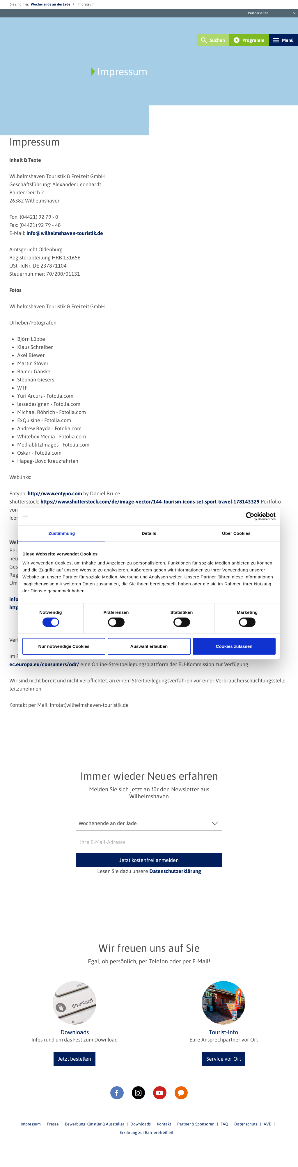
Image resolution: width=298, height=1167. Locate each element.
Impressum (31, 1124)
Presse (53, 1124)
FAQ (224, 1124)
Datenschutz (246, 1124)
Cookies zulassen (234, 646)
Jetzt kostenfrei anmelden (149, 860)
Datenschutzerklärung (175, 871)
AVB (267, 1124)
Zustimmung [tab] (62, 532)
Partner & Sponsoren (195, 1124)
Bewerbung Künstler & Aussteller (94, 1124)
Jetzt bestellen (74, 1059)
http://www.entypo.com (55, 493)
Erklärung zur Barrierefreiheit (146, 1132)
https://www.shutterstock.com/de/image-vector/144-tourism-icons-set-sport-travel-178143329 (150, 502)
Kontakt (164, 1124)
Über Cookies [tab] (236, 532)
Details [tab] (149, 532)
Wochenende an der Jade (50, 4)
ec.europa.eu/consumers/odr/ (44, 664)
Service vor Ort (223, 1059)
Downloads (140, 1124)
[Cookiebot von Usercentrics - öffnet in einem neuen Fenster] (250, 516)
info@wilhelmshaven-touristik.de (64, 233)
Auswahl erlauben (149, 646)
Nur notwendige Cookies (64, 646)
